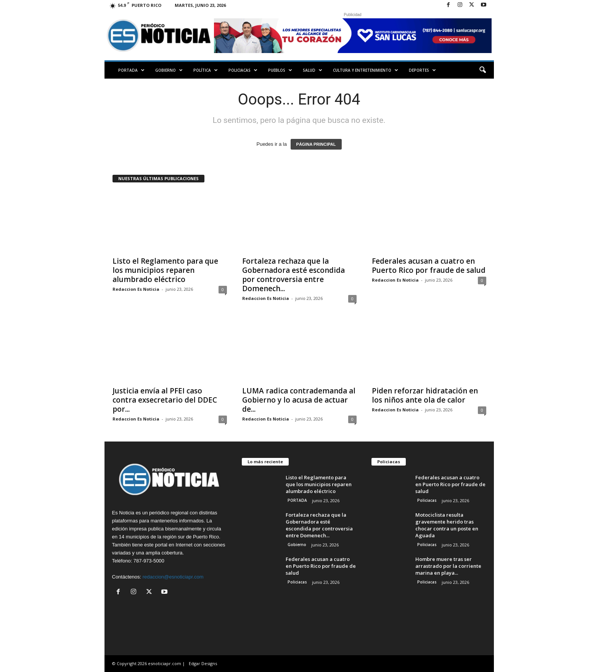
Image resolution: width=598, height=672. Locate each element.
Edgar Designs (203, 663)
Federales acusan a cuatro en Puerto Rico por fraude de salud (428, 265)
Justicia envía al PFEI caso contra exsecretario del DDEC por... (165, 400)
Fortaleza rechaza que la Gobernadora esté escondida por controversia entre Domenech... (293, 274)
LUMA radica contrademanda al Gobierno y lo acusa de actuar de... (298, 400)
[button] (482, 70)
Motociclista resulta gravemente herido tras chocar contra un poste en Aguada (446, 525)
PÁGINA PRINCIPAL (316, 144)
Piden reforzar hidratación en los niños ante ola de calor (425, 395)
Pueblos (280, 70)
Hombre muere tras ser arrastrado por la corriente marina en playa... (448, 566)
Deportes (422, 70)
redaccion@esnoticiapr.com (173, 577)
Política (205, 70)
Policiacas (242, 70)
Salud (312, 70)
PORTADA (131, 70)
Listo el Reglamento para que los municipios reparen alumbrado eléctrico (165, 270)
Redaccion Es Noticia (136, 289)
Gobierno (169, 70)
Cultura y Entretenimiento (365, 70)
